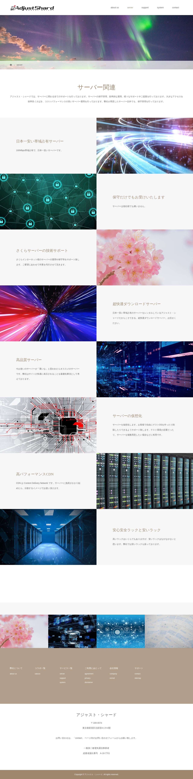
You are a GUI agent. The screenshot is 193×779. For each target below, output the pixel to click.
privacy (87, 678)
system (160, 7)
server (130, 7)
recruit (112, 678)
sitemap (138, 678)
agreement (89, 674)
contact (175, 7)
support (145, 7)
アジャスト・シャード (96, 715)
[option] (24, 631)
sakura (37, 674)
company (113, 674)
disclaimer (89, 682)
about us (115, 7)
